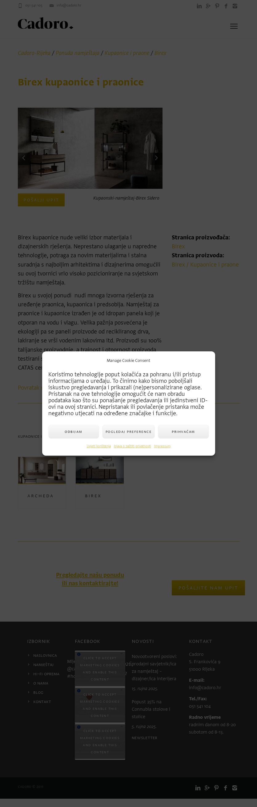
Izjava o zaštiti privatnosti (132, 446)
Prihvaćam (183, 431)
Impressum (162, 446)
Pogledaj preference (129, 431)
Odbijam (73, 431)
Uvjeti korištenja (99, 446)
